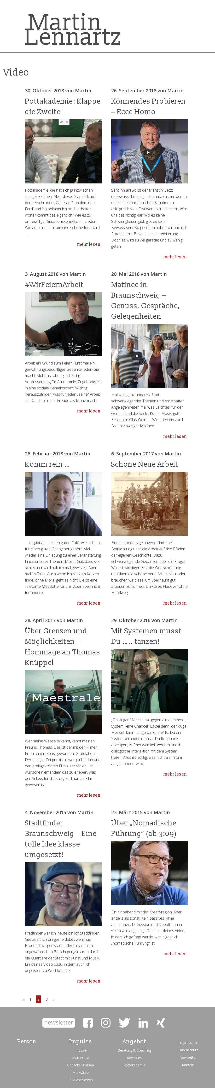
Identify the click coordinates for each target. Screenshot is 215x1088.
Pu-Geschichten (81, 1080)
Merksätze (80, 1072)
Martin (83, 90)
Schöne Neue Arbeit (144, 464)
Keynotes (134, 1057)
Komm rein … (47, 464)
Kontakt (188, 1065)
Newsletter (188, 1057)
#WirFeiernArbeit (54, 284)
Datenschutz (188, 1050)
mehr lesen (88, 244)
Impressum (188, 1042)
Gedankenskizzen (80, 1065)
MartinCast (80, 1057)
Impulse (81, 1050)
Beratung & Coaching (134, 1050)
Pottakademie (134, 1065)
